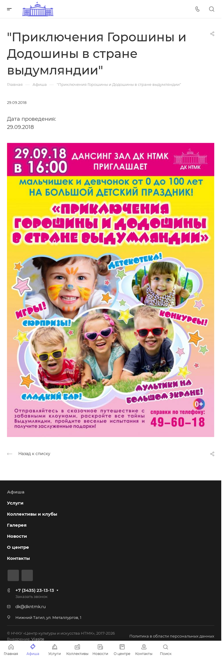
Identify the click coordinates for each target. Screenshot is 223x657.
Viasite (37, 639)
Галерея (16, 525)
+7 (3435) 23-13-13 (34, 590)
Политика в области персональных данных (171, 636)
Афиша (15, 492)
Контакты (18, 558)
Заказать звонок (31, 596)
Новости (17, 536)
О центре (18, 547)
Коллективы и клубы (32, 514)
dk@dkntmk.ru (30, 606)
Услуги (15, 503)
